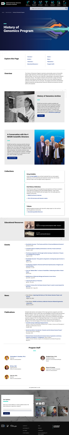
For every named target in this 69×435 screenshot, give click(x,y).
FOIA (39, 425)
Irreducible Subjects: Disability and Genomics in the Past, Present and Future (43, 248)
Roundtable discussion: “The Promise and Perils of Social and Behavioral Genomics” (45, 244)
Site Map (25, 430)
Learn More (41, 115)
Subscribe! (6, 413)
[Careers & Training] (52, 3)
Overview (29, 56)
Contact (25, 425)
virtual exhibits (34, 176)
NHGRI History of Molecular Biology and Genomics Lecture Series (41, 276)
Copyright (40, 430)
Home (3, 12)
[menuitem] (28, 3)
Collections (29, 61)
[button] (13, 426)
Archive (29, 59)
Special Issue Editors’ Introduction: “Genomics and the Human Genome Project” (44, 330)
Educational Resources (32, 64)
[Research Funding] (34, 3)
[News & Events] (58, 3)
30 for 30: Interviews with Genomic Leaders (38, 198)
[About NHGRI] (64, 3)
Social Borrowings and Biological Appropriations (37, 322)
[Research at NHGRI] (40, 3)
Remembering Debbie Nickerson (35, 211)
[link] (37, 403)
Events (48, 56)
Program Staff (50, 64)
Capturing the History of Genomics (34, 280)
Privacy (40, 428)
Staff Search (26, 433)
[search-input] (49, 8)
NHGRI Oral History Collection (34, 195)
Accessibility (26, 428)
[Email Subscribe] (17, 410)
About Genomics (8, 12)
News (48, 59)
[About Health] (46, 3)
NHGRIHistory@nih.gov (54, 112)
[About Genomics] (28, 3)
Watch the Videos (12, 157)
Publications (50, 61)
